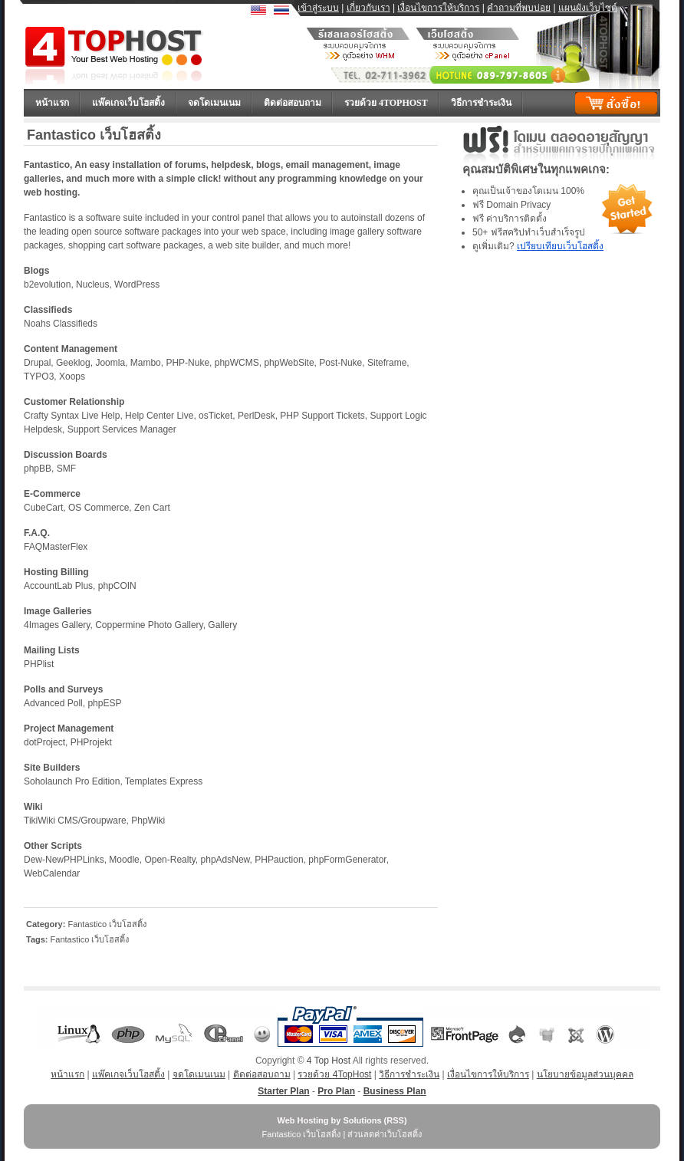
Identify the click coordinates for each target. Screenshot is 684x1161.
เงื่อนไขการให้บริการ (438, 7)
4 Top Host (328, 1060)
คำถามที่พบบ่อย (519, 7)
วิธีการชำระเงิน (481, 102)
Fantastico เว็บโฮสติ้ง (106, 924)
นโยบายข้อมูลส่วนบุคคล (585, 1074)
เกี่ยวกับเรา (368, 7)
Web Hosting (302, 1120)
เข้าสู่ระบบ (318, 7)
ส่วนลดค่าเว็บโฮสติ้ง (384, 1134)
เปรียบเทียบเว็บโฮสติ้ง (560, 246)
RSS (395, 1120)
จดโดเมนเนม (214, 102)
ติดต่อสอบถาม (292, 102)
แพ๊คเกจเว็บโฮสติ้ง (128, 102)
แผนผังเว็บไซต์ (587, 7)
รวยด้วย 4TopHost (386, 102)
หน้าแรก (52, 102)
